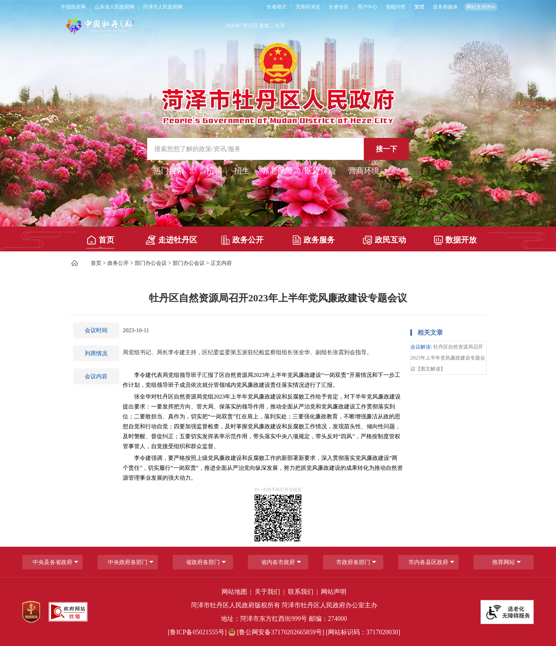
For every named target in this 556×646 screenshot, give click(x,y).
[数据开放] (455, 238)
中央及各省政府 (52, 562)
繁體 (419, 7)
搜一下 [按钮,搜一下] (386, 149)
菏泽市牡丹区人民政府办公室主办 (329, 605)
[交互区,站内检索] (278, 149)
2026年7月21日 (242, 25)
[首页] (100, 238)
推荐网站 (503, 562)
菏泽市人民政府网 (163, 7)
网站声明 (333, 591)
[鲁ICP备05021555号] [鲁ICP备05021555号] (197, 632)
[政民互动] (384, 238)
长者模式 (277, 7)
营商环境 (363, 170)
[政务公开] (242, 238)
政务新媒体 (445, 7)
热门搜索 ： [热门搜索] (173, 170)
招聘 (214, 170)
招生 (242, 170)
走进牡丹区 (171, 240)
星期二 (266, 25)
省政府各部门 (203, 562)
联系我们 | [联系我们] (303, 591)
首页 (100, 240)
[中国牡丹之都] (127, 29)
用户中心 (367, 7)
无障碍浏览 (307, 7)
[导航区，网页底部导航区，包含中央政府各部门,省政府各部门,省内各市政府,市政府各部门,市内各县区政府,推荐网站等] (278, 562)
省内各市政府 (278, 562)
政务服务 (314, 240)
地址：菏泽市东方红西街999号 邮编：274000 (284, 618)
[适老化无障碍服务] (507, 612)
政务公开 (242, 240)
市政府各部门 (353, 562)
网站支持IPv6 (480, 7)
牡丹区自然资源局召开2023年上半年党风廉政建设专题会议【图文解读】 (448, 358)
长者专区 (339, 7)
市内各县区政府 (428, 562)
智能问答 (396, 7)
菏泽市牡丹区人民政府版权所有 (235, 605)
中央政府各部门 (128, 562)
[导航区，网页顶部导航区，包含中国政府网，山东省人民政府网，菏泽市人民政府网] (157, 7)
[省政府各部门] (203, 562)
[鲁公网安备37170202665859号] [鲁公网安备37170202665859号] (277, 632)
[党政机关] (31, 612)
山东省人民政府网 (114, 7)
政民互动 (384, 240)
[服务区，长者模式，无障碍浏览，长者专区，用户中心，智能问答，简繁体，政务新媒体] (377, 7)
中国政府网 (73, 7)
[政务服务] (313, 238)
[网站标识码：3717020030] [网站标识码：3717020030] (363, 632)
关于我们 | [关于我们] (270, 591)
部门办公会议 (151, 263)
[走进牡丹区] (171, 238)
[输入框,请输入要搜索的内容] (278, 149)
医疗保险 (320, 170)
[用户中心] (368, 7)
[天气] (357, 29)
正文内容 (221, 263)
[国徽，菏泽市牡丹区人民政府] (278, 83)
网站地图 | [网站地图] (237, 591)
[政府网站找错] (68, 612)
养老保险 (277, 170)
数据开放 (455, 239)
